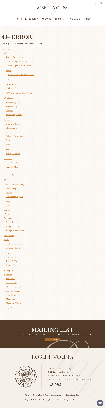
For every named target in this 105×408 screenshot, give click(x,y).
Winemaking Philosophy (16, 185)
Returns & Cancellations (16, 266)
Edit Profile (10, 279)
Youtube (58, 384)
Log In (93, 3)
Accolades (8, 219)
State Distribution (13, 248)
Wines (87, 19)
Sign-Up (52, 340)
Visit (17, 19)
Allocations (10, 300)
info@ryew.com (64, 372)
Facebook (47, 384)
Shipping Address (13, 291)
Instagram (51, 384)
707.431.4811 (51, 372)
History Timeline (13, 154)
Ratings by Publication (15, 231)
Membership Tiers (13, 103)
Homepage (6, 50)
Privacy (27, 395)
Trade (6, 240)
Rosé (8, 145)
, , (62, 369)
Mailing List (9, 271)
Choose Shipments (13, 287)
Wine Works (77, 400)
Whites (9, 133)
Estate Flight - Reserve (17, 62)
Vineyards (74, 19)
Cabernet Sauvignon (14, 137)
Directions (8, 215)
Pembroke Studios (36, 400)
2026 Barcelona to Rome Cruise (21, 75)
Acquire (46, 19)
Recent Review (12, 223)
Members (8, 275)
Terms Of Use (12, 262)
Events (8, 71)
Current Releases (13, 124)
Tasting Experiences (14, 58)
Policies (7, 253)
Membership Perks (14, 115)
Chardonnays (11, 128)
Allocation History (13, 304)
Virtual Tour (11, 84)
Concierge (10, 111)
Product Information (14, 244)
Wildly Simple (57, 400)
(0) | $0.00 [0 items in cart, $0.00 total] (101, 3)
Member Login (12, 107)
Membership (30, 19)
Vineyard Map (12, 167)
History (59, 19)
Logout (9, 308)
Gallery (9, 80)
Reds (8, 141)
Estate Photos (11, 176)
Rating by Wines (13, 227)
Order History (12, 296)
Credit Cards (11, 283)
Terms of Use (37, 395)
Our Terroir (11, 172)
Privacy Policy (11, 258)
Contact (7, 210)
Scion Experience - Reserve (19, 66)
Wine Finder (9, 236)
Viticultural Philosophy (15, 163)
